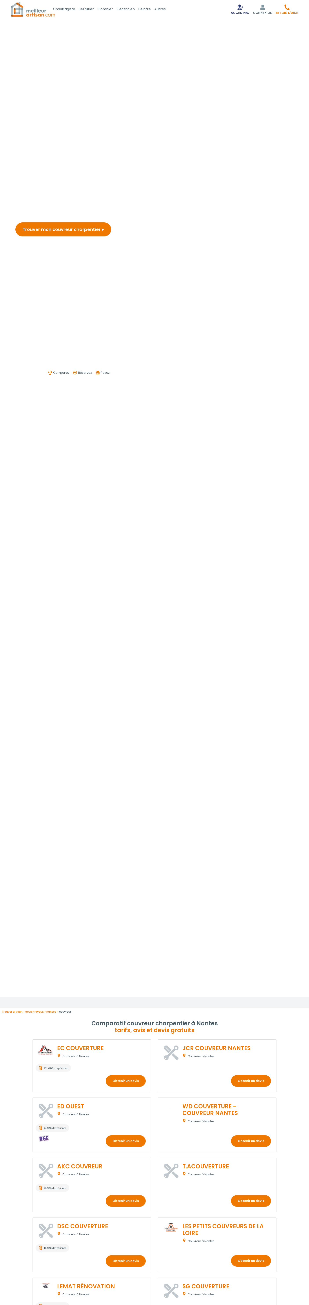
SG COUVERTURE (205, 1287)
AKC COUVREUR (79, 1167)
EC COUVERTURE (80, 1049)
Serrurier (91, 9)
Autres (165, 9)
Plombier (110, 9)
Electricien (131, 9)
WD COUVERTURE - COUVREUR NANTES (210, 1110)
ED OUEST (70, 1107)
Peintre (150, 9)
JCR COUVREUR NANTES (216, 1049)
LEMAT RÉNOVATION (86, 1287)
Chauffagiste (69, 9)
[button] (287, 10)
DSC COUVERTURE (82, 1227)
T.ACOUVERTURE (205, 1167)
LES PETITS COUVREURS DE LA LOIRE (223, 1230)
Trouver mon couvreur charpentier (63, 230)
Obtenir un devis (126, 1082)
